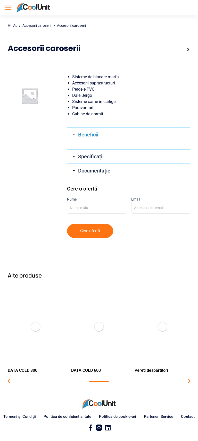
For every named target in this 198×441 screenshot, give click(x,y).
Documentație (94, 171)
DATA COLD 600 (86, 370)
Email (160, 203)
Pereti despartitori (151, 370)
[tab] (128, 135)
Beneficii (88, 135)
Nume (96, 203)
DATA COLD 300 (22, 370)
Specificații (91, 156)
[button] (9, 381)
